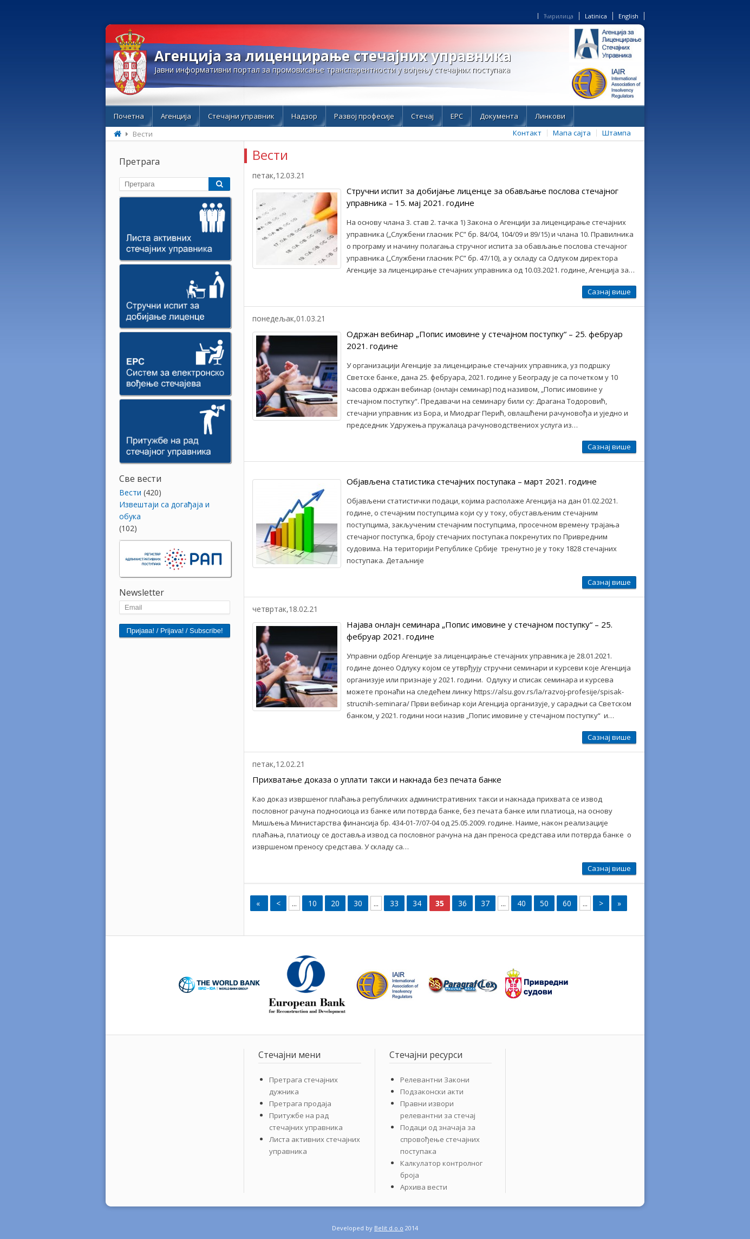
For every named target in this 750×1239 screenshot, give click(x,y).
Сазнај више (609, 291)
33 (394, 903)
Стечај (422, 116)
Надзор (304, 116)
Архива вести (423, 1187)
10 (312, 903)
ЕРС (457, 116)
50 (544, 903)
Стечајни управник (241, 116)
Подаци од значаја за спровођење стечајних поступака (440, 1139)
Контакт (527, 133)
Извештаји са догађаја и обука (164, 510)
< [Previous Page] (278, 903)
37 (485, 903)
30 (358, 903)
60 (567, 903)
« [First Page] (259, 903)
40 (521, 903)
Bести (130, 492)
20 (335, 903)
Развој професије (364, 116)
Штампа (616, 133)
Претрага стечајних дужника (303, 1085)
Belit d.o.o (388, 1228)
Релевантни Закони (434, 1080)
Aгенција (176, 116)
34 (417, 903)
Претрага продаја (300, 1103)
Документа (499, 116)
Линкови (550, 116)
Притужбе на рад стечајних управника (306, 1121)
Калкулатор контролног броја (441, 1169)
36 (462, 903)
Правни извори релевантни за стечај (437, 1109)
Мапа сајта (572, 133)
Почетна (129, 116)
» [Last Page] (619, 903)
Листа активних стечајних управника (314, 1145)
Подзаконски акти (432, 1091)
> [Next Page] (601, 903)
